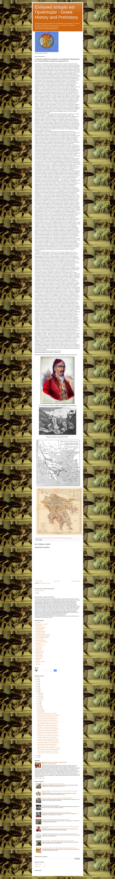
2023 (37, 681)
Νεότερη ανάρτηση (38, 581)
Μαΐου (38, 705)
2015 (37, 757)
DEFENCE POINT (39, 652)
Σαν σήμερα (38, 643)
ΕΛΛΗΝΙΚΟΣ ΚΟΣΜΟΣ (40, 633)
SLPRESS (38, 659)
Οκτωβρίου (39, 696)
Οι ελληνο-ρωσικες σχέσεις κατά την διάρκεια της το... (47, 718)
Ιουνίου (38, 703)
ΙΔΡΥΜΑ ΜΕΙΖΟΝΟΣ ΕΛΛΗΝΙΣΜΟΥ (43, 636)
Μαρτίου (39, 708)
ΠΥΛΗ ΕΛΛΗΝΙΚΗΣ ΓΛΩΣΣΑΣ (42, 642)
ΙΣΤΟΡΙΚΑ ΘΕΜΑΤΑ (40, 639)
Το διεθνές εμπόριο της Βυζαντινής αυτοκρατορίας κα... (47, 730)
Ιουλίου (38, 701)
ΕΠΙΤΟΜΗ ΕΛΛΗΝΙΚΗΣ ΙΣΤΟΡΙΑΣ (42, 634)
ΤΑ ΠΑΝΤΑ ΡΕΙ (39, 646)
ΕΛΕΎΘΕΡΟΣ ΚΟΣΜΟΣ (40, 631)
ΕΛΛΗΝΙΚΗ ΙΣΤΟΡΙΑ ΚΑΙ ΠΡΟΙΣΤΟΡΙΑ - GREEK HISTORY (55, 762)
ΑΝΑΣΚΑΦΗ (38, 622)
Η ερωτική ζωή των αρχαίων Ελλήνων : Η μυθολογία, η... (48, 732)
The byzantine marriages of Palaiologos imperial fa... (47, 716)
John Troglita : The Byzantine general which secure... (47, 727)
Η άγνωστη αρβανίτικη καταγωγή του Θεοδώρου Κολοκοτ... (48, 749)
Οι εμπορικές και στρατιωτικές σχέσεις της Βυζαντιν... (47, 720)
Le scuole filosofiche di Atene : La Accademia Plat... (47, 745)
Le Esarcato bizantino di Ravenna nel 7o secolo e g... (47, 723)
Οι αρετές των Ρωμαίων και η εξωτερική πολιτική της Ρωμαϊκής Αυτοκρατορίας (57, 798)
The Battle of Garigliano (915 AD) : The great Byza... (47, 737)
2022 (37, 683)
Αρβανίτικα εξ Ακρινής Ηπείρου (42, 624)
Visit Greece (38, 664)
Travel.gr (37, 662)
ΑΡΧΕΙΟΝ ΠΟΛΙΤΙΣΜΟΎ (41, 627)
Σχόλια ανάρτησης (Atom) (45, 583)
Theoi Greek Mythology (40, 661)
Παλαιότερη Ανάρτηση (75, 581)
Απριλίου (39, 706)
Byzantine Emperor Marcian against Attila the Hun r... (47, 744)
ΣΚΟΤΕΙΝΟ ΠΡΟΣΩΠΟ (40, 644)
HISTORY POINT (39, 655)
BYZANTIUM (38, 649)
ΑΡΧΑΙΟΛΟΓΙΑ (39, 625)
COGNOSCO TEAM (40, 650)
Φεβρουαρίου (40, 710)
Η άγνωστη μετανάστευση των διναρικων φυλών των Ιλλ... (48, 722)
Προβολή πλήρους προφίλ (40, 778)
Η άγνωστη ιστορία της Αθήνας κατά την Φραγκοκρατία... (48, 728)
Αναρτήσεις (38, 864)
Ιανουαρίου (39, 711)
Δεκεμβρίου (39, 693)
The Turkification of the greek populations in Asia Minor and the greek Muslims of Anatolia (59, 833)
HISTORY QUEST (39, 656)
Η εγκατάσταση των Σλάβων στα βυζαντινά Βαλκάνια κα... (48, 740)
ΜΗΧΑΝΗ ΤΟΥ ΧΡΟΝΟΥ (41, 640)
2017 (37, 691)
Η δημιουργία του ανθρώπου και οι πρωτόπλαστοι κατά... (48, 742)
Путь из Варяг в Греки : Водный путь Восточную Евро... (48, 735)
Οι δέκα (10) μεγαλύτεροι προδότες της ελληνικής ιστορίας (53, 783)
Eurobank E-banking (40, 590)
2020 (37, 686)
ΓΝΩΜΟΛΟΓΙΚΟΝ (39, 630)
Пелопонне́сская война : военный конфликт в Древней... (48, 715)
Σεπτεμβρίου (39, 698)
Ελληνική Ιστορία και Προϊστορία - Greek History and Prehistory (56, 12)
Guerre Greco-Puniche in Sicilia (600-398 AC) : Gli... (47, 733)
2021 (37, 684)
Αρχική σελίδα (57, 581)
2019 (37, 688)
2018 (37, 689)
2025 (37, 677)
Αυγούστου (39, 699)
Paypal (37, 592)
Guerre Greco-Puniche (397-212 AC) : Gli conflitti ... (47, 713)
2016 (37, 755)
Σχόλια (37, 866)
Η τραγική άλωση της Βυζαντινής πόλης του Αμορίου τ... (48, 751)
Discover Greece (39, 654)
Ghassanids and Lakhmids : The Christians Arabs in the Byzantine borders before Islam (59, 848)
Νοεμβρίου (39, 694)
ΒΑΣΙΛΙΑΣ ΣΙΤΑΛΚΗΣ (40, 628)
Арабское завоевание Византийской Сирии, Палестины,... (49, 747)
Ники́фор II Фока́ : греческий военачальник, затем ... (47, 725)
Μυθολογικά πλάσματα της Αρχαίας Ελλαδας (50, 805)
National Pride (38, 658)
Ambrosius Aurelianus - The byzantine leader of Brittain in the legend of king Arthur (58, 840)
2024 (37, 679)
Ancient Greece (39, 647)
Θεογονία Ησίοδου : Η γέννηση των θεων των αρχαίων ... (48, 752)
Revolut (37, 593)
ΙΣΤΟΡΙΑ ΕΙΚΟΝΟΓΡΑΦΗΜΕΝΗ (42, 637)
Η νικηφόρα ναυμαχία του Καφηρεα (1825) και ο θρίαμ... (48, 739)
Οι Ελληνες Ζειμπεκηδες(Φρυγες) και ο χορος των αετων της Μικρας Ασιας (56, 812)
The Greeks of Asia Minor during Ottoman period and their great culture (56, 819)
